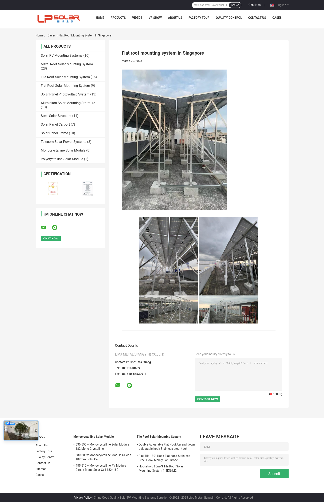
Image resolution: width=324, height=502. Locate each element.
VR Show (155, 17)
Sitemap (41, 469)
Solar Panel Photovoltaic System (65, 94)
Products (118, 17)
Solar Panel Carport (55, 124)
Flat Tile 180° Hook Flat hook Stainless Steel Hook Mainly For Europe (164, 458)
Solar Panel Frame (54, 133)
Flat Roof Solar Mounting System (65, 86)
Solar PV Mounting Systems (62, 56)
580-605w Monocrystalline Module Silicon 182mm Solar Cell (103, 457)
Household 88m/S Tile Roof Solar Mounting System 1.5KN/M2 (161, 468)
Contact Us (257, 17)
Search (235, 5)
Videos (137, 17)
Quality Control (229, 17)
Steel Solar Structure (56, 116)
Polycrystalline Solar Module (62, 159)
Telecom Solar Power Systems (63, 142)
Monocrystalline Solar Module (63, 150)
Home (100, 17)
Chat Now (255, 5)
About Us (175, 17)
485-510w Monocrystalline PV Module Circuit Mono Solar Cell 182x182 (101, 467)
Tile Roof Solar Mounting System (65, 77)
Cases (277, 17)
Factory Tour (199, 17)
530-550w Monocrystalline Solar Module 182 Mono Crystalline (102, 446)
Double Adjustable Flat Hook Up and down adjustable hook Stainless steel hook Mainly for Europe (167, 447)
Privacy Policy (83, 497)
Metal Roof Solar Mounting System (67, 64)
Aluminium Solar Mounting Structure (68, 103)
